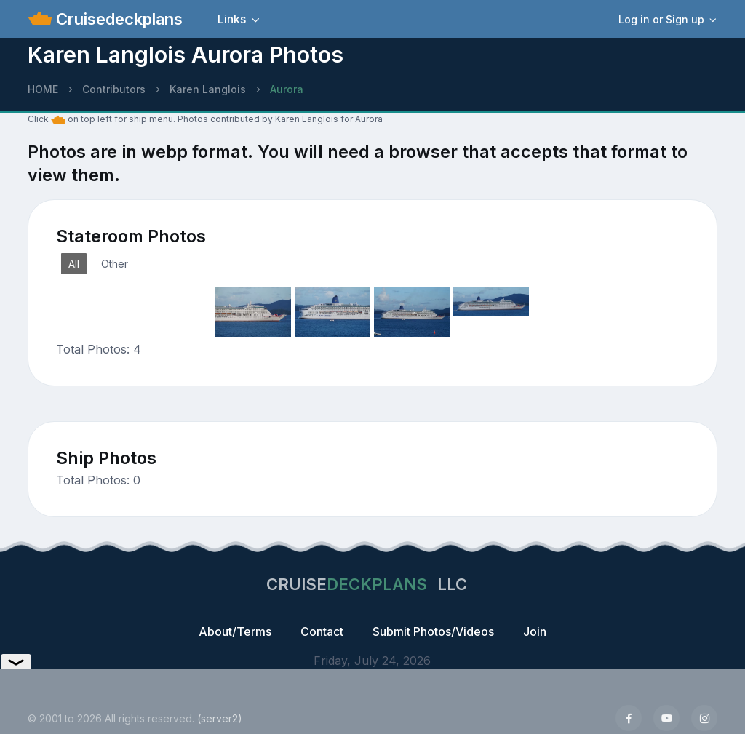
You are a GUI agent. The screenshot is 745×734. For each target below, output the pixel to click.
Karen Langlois (208, 89)
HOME (43, 89)
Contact (321, 631)
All (73, 264)
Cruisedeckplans (117, 18)
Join (534, 631)
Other (114, 264)
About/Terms (235, 631)
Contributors (114, 89)
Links (232, 19)
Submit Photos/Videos (433, 631)
